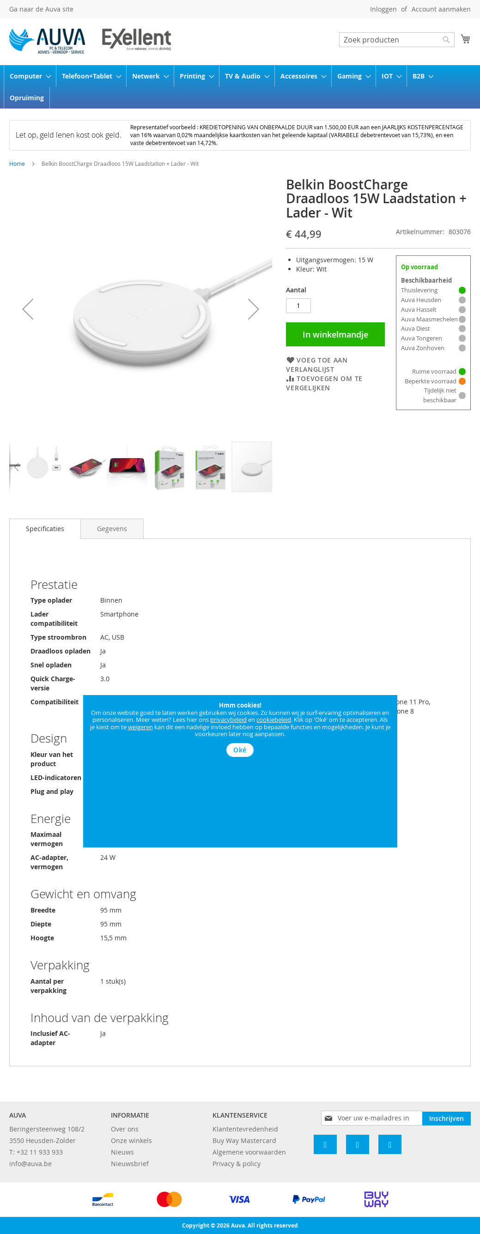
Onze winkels (131, 1140)
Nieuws (122, 1152)
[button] (27, 309)
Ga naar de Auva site (41, 9)
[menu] (240, 87)
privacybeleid (228, 719)
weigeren (140, 727)
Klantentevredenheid (245, 1129)
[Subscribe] (446, 1118)
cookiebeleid (273, 719)
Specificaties (45, 528)
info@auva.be (30, 1163)
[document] (240, 729)
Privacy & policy (237, 1163)
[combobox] (397, 39)
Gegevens (112, 528)
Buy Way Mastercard (244, 1140)
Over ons (125, 1129)
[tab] (45, 529)
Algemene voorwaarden (249, 1152)
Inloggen (383, 9)
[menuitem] (27, 76)
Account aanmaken (441, 9)
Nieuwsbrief (130, 1163)
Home (17, 163)
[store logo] (90, 41)
